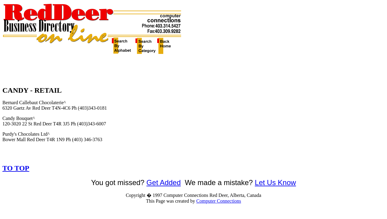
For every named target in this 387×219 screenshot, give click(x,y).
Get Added (163, 182)
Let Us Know (275, 182)
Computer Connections (218, 201)
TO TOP (15, 168)
